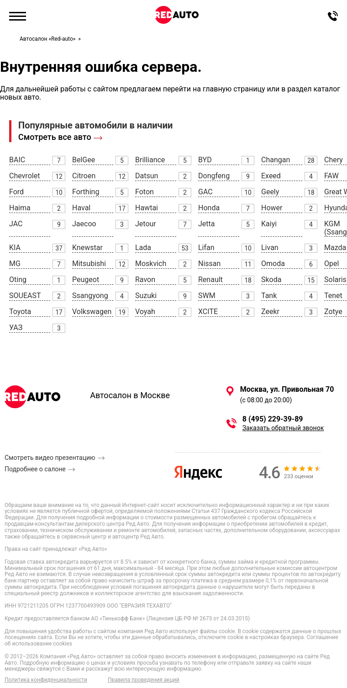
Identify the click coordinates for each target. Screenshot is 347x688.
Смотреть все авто (54, 137)
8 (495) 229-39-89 (272, 419)
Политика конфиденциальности (46, 680)
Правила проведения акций (143, 680)
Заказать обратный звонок (283, 428)
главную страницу (234, 89)
